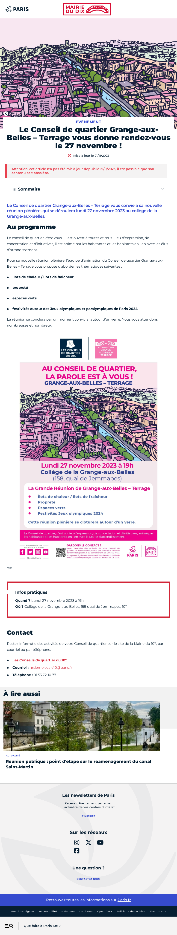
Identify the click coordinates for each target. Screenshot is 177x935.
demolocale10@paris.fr (52, 667)
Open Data (104, 911)
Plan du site (158, 911)
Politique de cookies (131, 911)
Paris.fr (124, 900)
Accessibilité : (66, 911)
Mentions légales (23, 911)
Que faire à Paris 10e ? (42, 926)
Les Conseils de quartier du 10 (39, 660)
